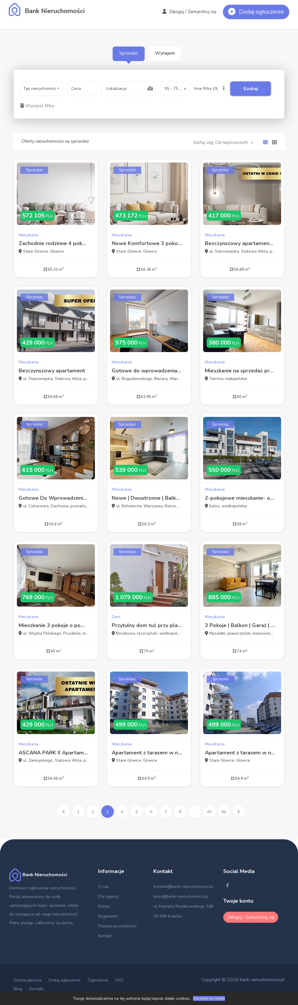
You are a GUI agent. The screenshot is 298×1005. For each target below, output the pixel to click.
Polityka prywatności (117, 926)
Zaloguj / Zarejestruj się (189, 11)
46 (223, 812)
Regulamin (108, 916)
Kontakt (105, 936)
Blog (18, 989)
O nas (103, 886)
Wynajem (165, 53)
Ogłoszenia (98, 980)
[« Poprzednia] (63, 811)
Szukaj (250, 88)
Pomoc (104, 906)
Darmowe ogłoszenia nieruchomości (42, 888)
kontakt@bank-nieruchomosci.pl (183, 886)
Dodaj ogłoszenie (64, 980)
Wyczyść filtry (37, 106)
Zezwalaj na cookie (209, 998)
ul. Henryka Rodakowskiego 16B (183, 906)
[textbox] (128, 89)
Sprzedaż (128, 53)
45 (209, 812)
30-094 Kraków (167, 916)
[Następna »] (238, 811)
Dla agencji (108, 896)
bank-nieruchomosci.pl (262, 980)
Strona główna (27, 980)
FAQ (119, 980)
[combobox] (41, 88)
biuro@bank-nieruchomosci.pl (180, 896)
